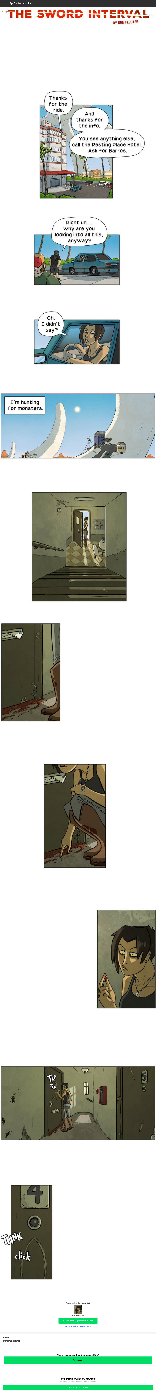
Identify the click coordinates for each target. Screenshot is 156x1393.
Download (78, 1360)
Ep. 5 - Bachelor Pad (21, 3)
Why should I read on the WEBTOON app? (78, 1326)
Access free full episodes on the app (78, 1321)
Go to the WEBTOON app (78, 1388)
